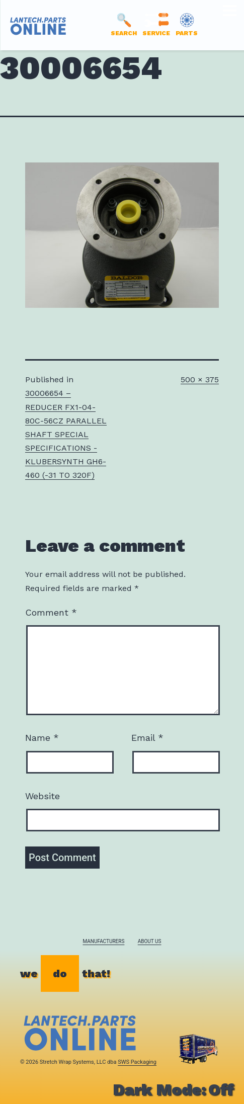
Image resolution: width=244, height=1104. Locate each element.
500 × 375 (200, 379)
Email (147, 737)
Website (42, 796)
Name (42, 737)
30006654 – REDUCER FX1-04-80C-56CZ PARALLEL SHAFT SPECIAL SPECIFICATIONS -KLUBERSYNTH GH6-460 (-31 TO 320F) (66, 434)
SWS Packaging (137, 1062)
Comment (51, 612)
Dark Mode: (173, 1089)
